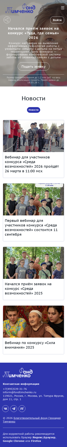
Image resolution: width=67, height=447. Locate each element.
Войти (57, 19)
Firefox (36, 440)
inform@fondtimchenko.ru (19, 392)
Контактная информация (21, 383)
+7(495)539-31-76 (15, 388)
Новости (34, 110)
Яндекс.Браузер (44, 437)
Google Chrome (13, 440)
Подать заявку (33, 66)
